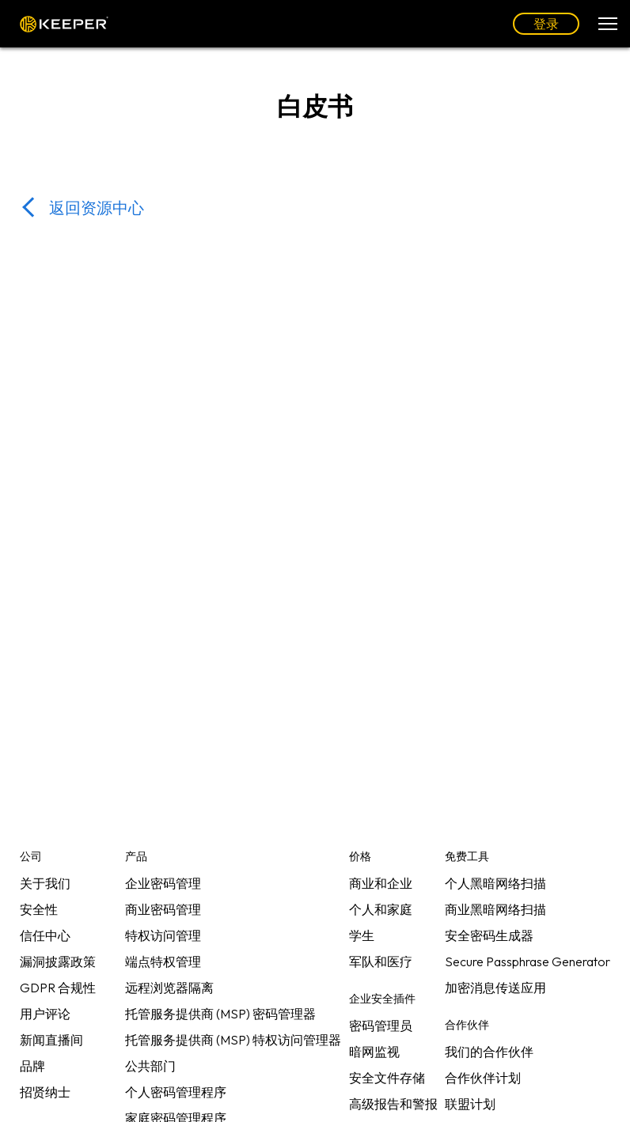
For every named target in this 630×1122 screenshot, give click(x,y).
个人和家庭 (380, 909)
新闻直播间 (51, 1040)
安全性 (39, 909)
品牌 (32, 1066)
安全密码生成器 (489, 935)
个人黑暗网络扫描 (495, 883)
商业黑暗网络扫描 (495, 909)
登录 (546, 24)
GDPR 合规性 (58, 987)
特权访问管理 (163, 935)
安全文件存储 (387, 1078)
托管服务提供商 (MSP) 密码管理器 (220, 1014)
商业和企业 (380, 883)
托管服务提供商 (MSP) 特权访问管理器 (233, 1040)
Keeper (64, 24)
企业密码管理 (163, 883)
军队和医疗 (380, 961)
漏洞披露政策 (58, 961)
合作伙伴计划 (483, 1078)
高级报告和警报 (393, 1104)
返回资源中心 (96, 207)
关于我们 (45, 883)
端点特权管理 (163, 961)
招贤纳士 (45, 1092)
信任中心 (45, 935)
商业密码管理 (163, 909)
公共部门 (150, 1066)
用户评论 (45, 1014)
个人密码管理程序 (175, 1092)
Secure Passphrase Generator (527, 961)
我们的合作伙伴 (489, 1052)
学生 (361, 935)
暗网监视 (374, 1052)
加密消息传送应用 (495, 987)
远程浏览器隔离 (169, 987)
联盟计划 (470, 1104)
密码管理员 (380, 1025)
